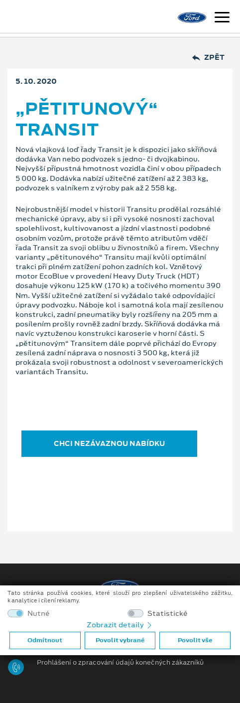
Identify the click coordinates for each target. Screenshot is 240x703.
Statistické (167, 613)
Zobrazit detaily (120, 625)
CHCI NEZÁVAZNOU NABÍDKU (109, 443)
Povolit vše (195, 640)
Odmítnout (44, 640)
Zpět (208, 57)
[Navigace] (222, 18)
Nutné (38, 613)
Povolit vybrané (120, 640)
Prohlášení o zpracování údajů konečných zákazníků (120, 662)
